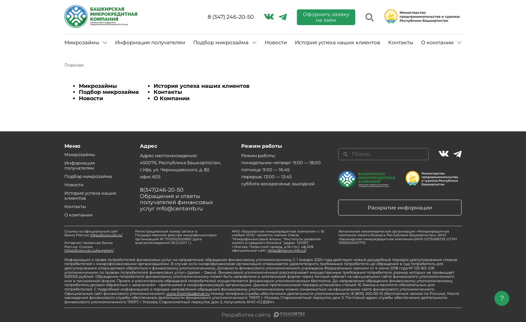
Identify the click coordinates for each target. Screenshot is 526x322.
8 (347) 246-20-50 (231, 17)
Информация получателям (150, 42)
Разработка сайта (245, 315)
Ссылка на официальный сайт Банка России (93, 233)
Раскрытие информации (400, 207)
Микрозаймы (81, 42)
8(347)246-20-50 (161, 190)
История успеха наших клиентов (337, 42)
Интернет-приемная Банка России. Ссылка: (89, 247)
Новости (276, 42)
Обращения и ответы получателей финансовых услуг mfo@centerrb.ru (176, 202)
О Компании (172, 98)
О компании (437, 42)
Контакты (400, 42)
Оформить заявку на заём (326, 17)
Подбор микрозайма (221, 42)
